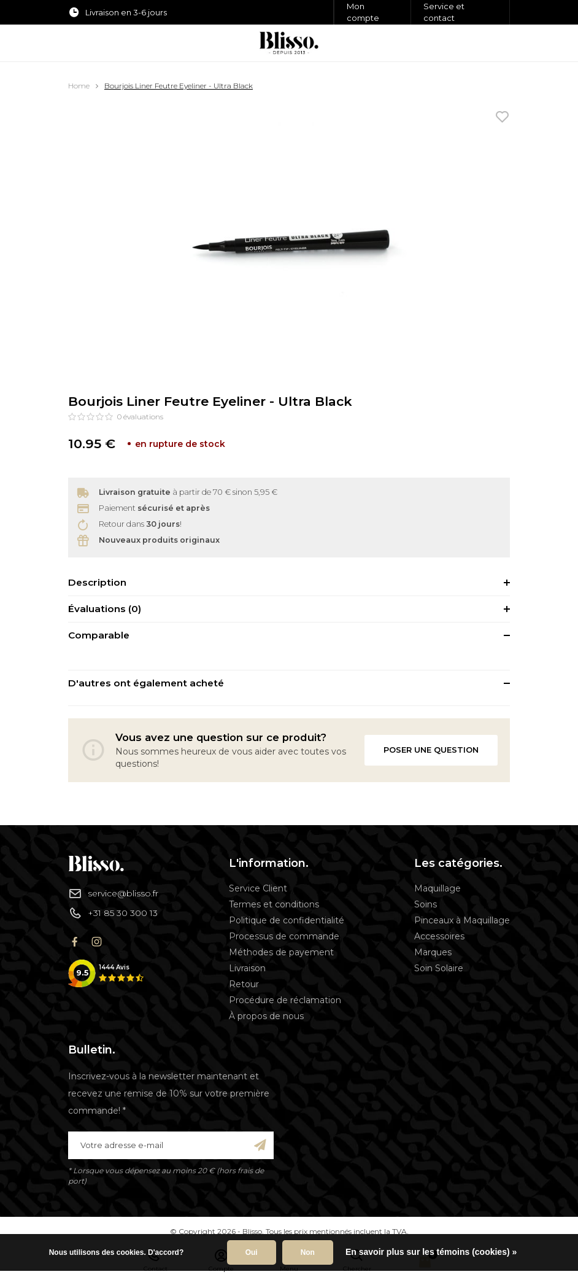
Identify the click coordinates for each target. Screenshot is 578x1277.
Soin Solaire (438, 968)
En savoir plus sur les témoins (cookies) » (431, 1252)
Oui (251, 1252)
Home (79, 85)
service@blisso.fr (113, 893)
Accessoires (439, 936)
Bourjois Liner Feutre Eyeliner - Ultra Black (178, 85)
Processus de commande (284, 936)
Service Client (258, 888)
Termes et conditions (274, 904)
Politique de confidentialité (286, 920)
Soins (425, 904)
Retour (244, 984)
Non (308, 1252)
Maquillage (437, 888)
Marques (433, 952)
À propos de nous (266, 1016)
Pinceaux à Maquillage (462, 920)
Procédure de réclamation (285, 1000)
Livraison (247, 968)
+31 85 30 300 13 (113, 913)
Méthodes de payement (281, 952)
